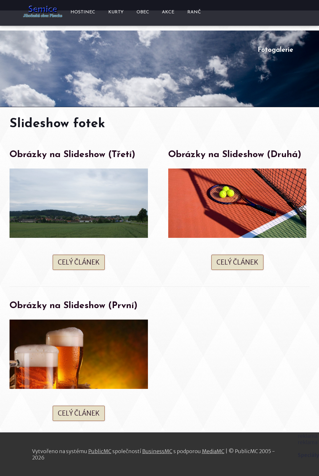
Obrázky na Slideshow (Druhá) (234, 154)
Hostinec (82, 12)
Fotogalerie (275, 50)
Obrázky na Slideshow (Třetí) (72, 154)
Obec (142, 12)
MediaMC (213, 451)
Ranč (194, 12)
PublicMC (99, 451)
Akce (168, 12)
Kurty (115, 12)
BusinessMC (157, 451)
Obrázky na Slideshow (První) (73, 305)
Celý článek (79, 262)
